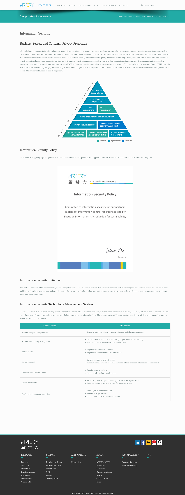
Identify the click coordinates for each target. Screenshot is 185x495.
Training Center (52, 479)
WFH (149, 455)
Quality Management (104, 472)
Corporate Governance (144, 16)
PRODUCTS (61, 5)
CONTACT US (102, 479)
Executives (100, 469)
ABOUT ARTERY (103, 462)
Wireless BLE (26, 482)
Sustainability (129, 16)
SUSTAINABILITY (109, 5)
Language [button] (147, 5)
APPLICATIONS (85, 5)
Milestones (100, 465)
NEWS (99, 475)
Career (98, 482)
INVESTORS (123, 5)
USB (48, 472)
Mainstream (25, 469)
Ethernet (49, 475)
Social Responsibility (129, 465)
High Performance (28, 472)
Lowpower (25, 462)
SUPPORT (72, 5)
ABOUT (97, 5)
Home (120, 16)
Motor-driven (76, 462)
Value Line (25, 465)
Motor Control (26, 479)
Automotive (25, 475)
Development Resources (55, 462)
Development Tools (53, 465)
